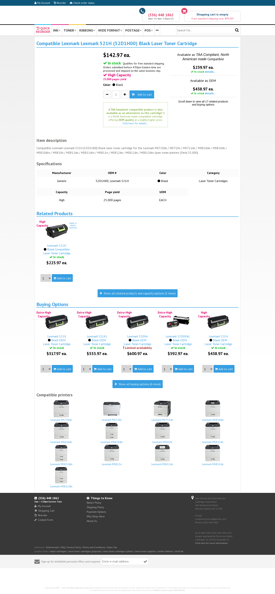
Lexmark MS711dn (162, 411)
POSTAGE (133, 30)
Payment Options (96, 512)
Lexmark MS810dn (61, 433)
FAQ (63, 547)
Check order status (82, 3)
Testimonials (52, 547)
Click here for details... (136, 123)
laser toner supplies (145, 551)
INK (57, 30)
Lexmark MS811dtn (61, 455)
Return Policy (94, 502)
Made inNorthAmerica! (73, 225)
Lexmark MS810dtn (112, 433)
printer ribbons (165, 551)
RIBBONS (87, 30)
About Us (92, 521)
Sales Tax (112, 547)
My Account (42, 3)
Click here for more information (211, 543)
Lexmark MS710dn (61, 411)
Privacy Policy (74, 547)
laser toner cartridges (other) (118, 551)
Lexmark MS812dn (213, 455)
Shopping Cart (44, 510)
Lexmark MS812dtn (61, 477)
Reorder (60, 3)
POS (149, 30)
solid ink (179, 551)
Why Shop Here (96, 516)
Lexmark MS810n (162, 433)
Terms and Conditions (94, 547)
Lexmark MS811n (112, 455)
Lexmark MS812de (162, 455)
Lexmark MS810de (213, 411)
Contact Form (43, 520)
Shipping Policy (95, 507)
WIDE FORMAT (110, 30)
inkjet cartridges (58, 551)
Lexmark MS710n (112, 411)
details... (210, 71)
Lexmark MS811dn (213, 433)
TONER (70, 30)
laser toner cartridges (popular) (84, 551)
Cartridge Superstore (74, 588)
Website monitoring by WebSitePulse (169, 590)
